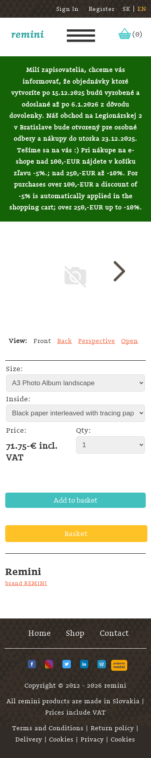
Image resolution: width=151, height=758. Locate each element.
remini (27, 34)
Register (102, 8)
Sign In (67, 8)
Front (42, 341)
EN (142, 8)
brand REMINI (26, 583)
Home (39, 633)
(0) (137, 34)
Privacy (93, 739)
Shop (75, 633)
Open (129, 341)
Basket (76, 533)
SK (126, 8)
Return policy (113, 728)
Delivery (29, 739)
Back (64, 341)
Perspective (96, 341)
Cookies (62, 739)
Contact (114, 633)
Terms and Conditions (49, 728)
